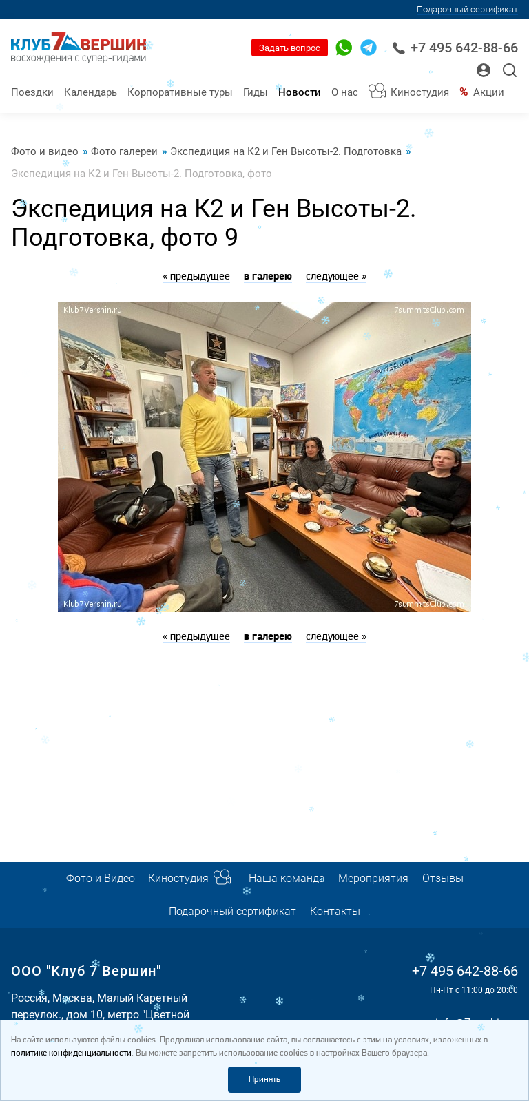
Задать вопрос (289, 48)
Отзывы (443, 878)
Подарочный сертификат (467, 9)
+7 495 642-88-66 (455, 48)
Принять (264, 1079)
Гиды (255, 92)
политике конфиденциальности (71, 1053)
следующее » (336, 276)
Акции (488, 92)
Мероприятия (373, 878)
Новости (299, 92)
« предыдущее (196, 276)
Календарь (90, 92)
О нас (344, 92)
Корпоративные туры (180, 92)
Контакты (335, 911)
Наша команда (287, 878)
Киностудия (420, 92)
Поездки (32, 92)
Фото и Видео (100, 878)
